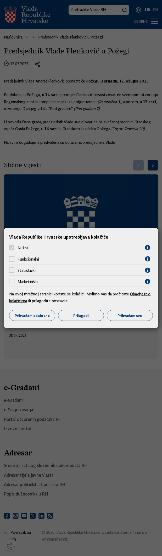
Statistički (27, 270)
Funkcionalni (28, 259)
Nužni (23, 247)
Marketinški (28, 281)
